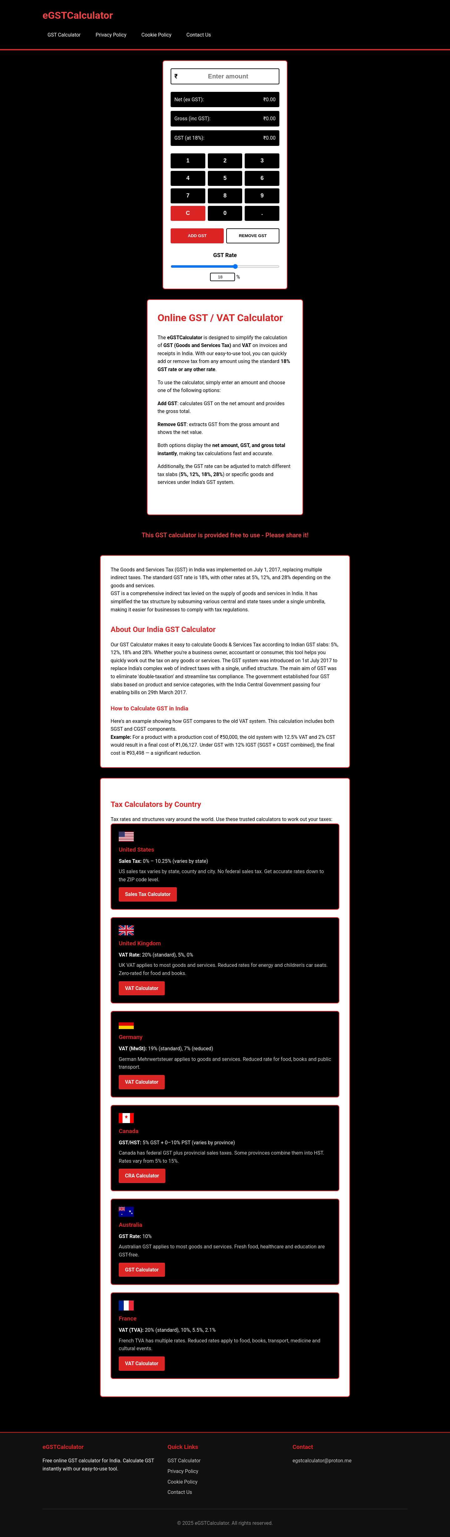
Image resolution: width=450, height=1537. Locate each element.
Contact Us (199, 35)
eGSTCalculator (77, 15)
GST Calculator (64, 35)
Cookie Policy (157, 35)
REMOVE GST (253, 235)
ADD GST (197, 235)
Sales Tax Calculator (148, 894)
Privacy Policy (111, 35)
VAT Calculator (141, 988)
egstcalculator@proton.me (322, 1461)
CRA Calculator (142, 1176)
